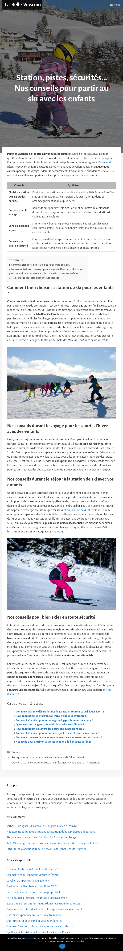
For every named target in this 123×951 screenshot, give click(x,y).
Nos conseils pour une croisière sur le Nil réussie (33, 915)
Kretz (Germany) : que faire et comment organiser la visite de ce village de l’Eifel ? (52, 843)
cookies (27, 938)
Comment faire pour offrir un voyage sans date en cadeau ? (39, 926)
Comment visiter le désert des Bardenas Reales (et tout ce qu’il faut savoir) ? (60, 711)
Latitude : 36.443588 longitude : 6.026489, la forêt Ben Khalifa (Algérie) (46, 849)
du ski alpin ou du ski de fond (83, 510)
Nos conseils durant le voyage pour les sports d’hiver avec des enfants (48, 269)
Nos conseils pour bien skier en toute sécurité (35, 278)
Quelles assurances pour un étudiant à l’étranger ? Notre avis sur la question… (56, 762)
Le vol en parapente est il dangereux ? (27, 880)
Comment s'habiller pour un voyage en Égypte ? (33, 875)
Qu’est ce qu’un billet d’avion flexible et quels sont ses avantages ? (44, 909)
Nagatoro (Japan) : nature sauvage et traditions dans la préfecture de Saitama (50, 831)
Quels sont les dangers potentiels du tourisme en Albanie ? (50, 724)
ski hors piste (100, 681)
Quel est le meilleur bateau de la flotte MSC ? (31, 886)
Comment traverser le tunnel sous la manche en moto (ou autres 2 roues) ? (59, 737)
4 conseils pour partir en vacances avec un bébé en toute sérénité (53, 741)
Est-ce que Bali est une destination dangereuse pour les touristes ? (44, 903)
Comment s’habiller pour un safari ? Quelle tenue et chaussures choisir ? (57, 733)
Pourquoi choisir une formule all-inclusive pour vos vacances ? (51, 716)
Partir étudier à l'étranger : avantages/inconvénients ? (36, 898)
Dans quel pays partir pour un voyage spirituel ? (33, 892)
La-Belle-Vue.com (23, 4)
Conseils (16, 752)
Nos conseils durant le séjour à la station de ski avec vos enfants (44, 273)
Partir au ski (105, 162)
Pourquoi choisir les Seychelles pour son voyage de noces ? (50, 728)
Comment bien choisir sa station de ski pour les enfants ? (40, 265)
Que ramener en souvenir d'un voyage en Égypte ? (34, 920)
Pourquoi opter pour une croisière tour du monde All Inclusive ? (48, 757)
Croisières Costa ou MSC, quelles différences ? (31, 869)
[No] (119, 942)
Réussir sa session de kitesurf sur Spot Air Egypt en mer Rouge (41, 837)
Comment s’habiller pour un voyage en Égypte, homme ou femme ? (54, 720)
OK (62, 946)
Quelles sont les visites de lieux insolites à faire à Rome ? (38, 932)
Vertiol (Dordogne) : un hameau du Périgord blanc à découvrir (41, 826)
